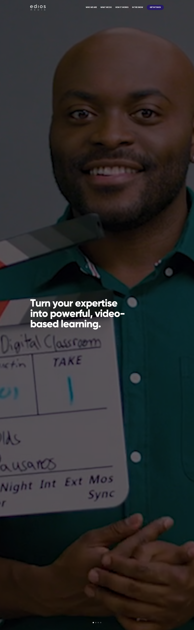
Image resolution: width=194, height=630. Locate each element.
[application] (124, 7)
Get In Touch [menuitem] (155, 7)
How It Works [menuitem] (121, 7)
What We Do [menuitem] (106, 7)
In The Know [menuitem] (137, 7)
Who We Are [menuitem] (91, 7)
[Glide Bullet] (93, 622)
